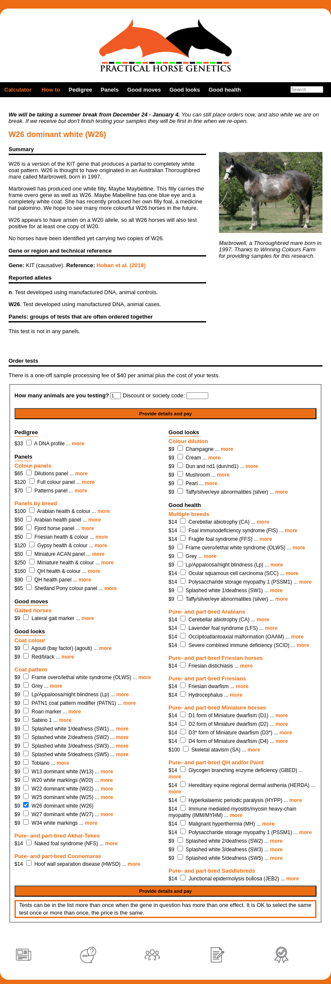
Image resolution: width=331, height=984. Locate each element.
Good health (225, 89)
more (78, 444)
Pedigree (80, 89)
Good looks (184, 89)
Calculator (18, 89)
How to (50, 89)
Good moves (144, 89)
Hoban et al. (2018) (121, 265)
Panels (109, 89)
